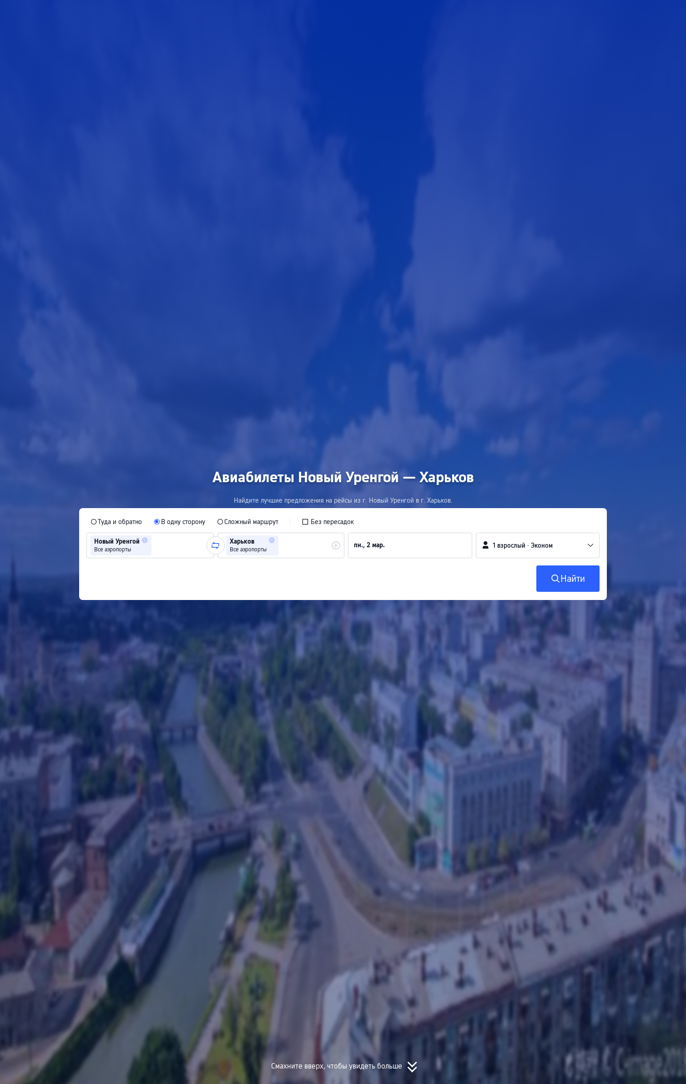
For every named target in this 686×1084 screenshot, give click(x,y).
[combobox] (156, 545)
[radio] (116, 521)
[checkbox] (328, 521)
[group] (150, 545)
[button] (589, 15)
